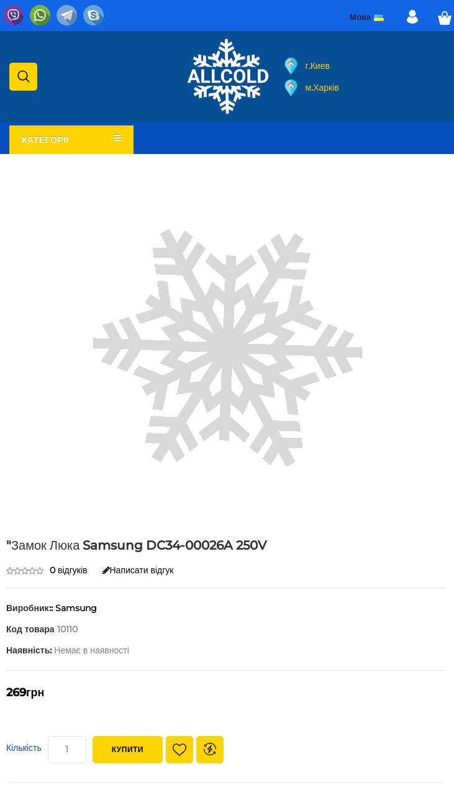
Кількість (24, 747)
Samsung (76, 608)
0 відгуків (69, 570)
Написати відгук (138, 570)
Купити (127, 749)
